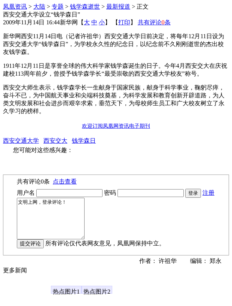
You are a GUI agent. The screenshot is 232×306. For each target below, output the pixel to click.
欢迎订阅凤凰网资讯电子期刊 (116, 126)
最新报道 (118, 6)
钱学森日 (84, 140)
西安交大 (55, 140)
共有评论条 (154, 22)
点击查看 (65, 181)
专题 (58, 6)
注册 (208, 193)
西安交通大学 (21, 140)
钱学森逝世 (85, 6)
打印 (124, 22)
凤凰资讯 (15, 6)
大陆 (39, 6)
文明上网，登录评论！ (54, 222)
